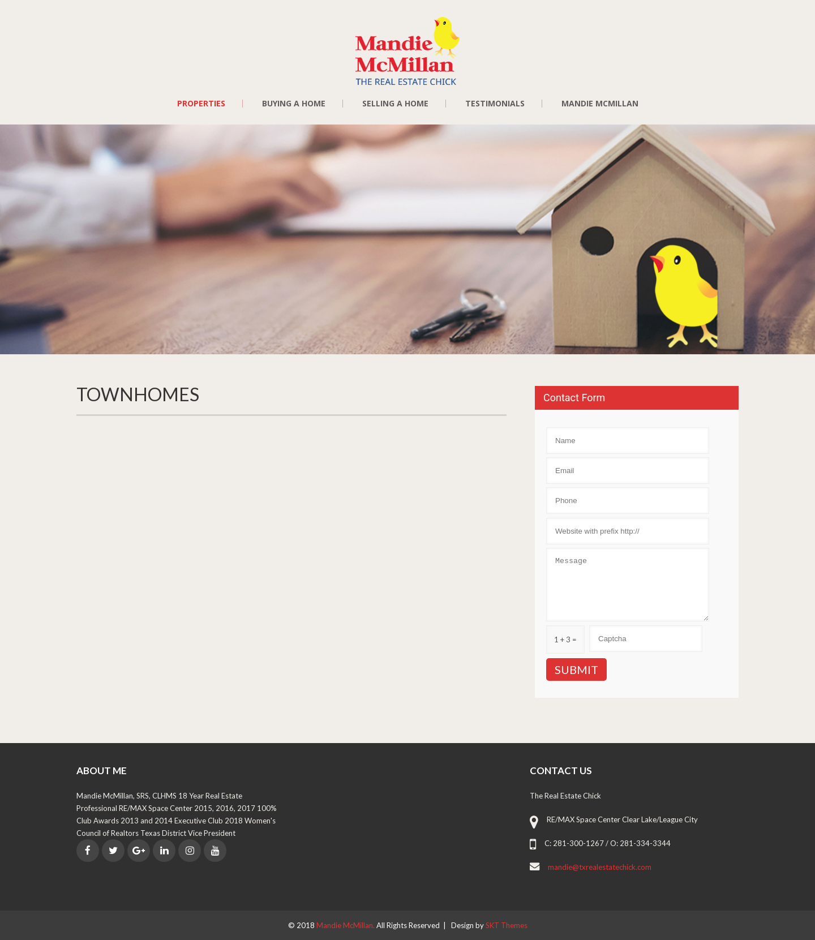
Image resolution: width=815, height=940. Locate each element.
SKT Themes (506, 925)
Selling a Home (395, 104)
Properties (201, 104)
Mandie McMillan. (346, 925)
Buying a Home (293, 104)
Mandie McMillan (599, 104)
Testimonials (495, 104)
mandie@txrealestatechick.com (599, 867)
